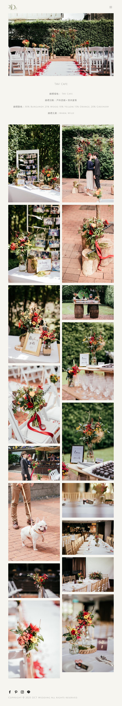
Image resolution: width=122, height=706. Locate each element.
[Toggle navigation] (110, 7)
